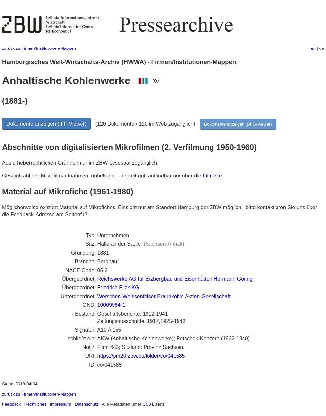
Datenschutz (86, 404)
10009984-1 (111, 305)
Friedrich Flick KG (118, 287)
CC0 (147, 404)
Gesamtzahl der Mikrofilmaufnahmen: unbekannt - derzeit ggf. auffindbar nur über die (102, 175)
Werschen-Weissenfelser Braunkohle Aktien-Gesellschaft (164, 296)
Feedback (11, 404)
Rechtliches (35, 404)
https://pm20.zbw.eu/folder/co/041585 (141, 356)
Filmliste (212, 175)
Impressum (60, 404)
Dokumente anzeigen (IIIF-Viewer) (46, 124)
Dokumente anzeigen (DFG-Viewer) (238, 124)
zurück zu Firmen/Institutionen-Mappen (39, 48)
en (313, 48)
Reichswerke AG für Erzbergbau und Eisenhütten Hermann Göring (175, 279)
